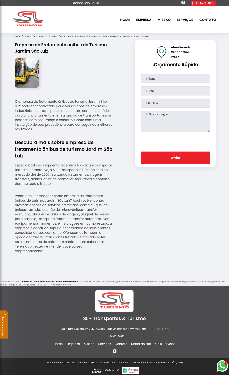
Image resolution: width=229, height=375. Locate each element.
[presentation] (175, 141)
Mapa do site (141, 344)
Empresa (143, 20)
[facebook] (183, 3)
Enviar (175, 158)
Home (125, 20)
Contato (207, 20)
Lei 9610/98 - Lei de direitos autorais (54, 284)
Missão (164, 20)
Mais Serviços (165, 344)
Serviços (185, 20)
